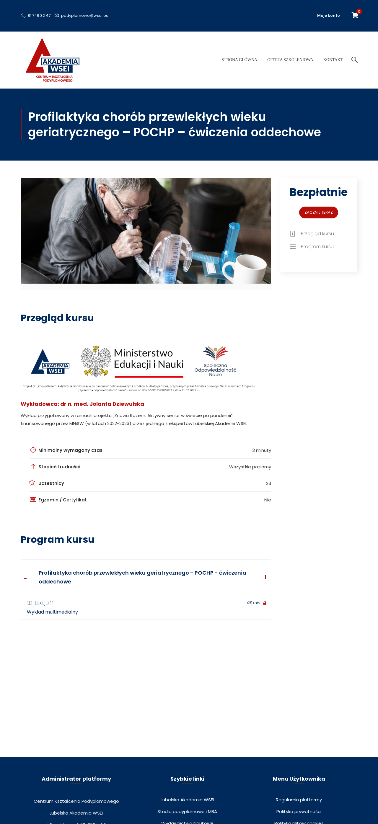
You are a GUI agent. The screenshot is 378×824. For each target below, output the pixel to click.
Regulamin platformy (299, 804)
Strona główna (239, 62)
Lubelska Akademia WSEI (187, 804)
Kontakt (333, 62)
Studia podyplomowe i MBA (187, 816)
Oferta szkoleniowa (290, 62)
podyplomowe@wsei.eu (81, 15)
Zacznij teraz (318, 216)
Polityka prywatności (298, 816)
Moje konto (328, 15)
